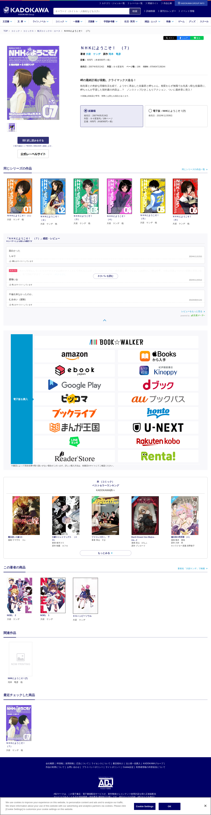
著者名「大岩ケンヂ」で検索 (191, 529)
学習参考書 (111, 21)
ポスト (171, 38)
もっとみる (104, 514)
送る (198, 38)
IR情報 (60, 652)
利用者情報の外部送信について (150, 656)
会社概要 (50, 652)
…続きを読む (59, 274)
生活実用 (131, 21)
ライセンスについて (100, 652)
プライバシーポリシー (92, 656)
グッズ (192, 21)
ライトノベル (41, 21)
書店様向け (118, 652)
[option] (20, 588)
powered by (193, 316)
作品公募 (168, 3)
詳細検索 (149, 11)
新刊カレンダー (167, 11)
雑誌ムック (152, 21)
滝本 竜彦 (115, 54)
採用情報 (69, 652)
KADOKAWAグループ (153, 652)
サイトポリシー (113, 656)
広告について (82, 652)
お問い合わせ (73, 656)
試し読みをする (33, 140)
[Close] (205, 806)
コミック (61, 21)
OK (169, 806)
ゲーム (181, 21)
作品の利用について (55, 656)
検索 (134, 11)
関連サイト (153, 3)
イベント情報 (186, 11)
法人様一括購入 (133, 652)
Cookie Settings (144, 806)
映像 (170, 21)
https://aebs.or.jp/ (93, 688)
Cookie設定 (128, 656)
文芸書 (7, 21)
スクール (204, 21)
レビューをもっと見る (191, 311)
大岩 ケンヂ (93, 54)
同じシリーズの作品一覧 (193, 169)
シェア (185, 38)
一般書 (78, 21)
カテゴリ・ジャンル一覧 (113, 3)
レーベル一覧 (136, 3)
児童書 (93, 21)
